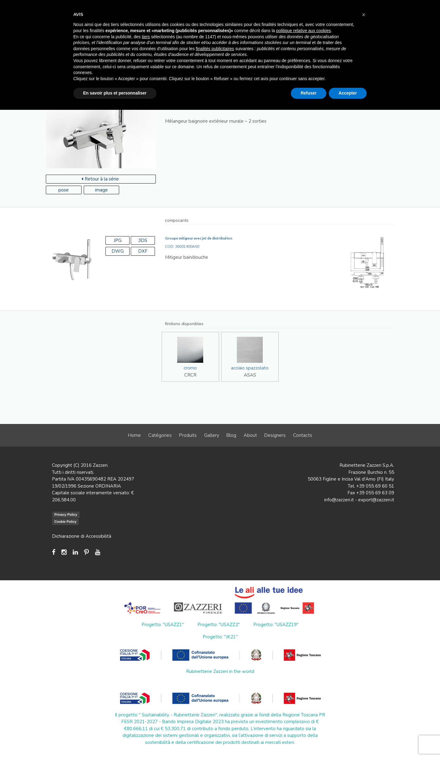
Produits (188, 435)
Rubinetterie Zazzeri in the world (220, 671)
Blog (231, 435)
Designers (275, 435)
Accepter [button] (348, 93)
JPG (118, 240)
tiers (146, 36)
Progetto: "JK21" (220, 637)
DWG (118, 251)
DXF (143, 251)
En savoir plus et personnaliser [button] (115, 93)
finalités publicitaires (215, 48)
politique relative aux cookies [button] (303, 30)
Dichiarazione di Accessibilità (81, 536)
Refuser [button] (309, 93)
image (101, 190)
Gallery (211, 435)
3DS (142, 240)
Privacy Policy (65, 514)
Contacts (302, 435)
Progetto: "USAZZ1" (162, 625)
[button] (364, 15)
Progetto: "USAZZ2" (218, 625)
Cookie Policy (65, 521)
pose (63, 190)
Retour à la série (100, 179)
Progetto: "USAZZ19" (276, 625)
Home (134, 435)
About (250, 435)
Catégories (160, 435)
